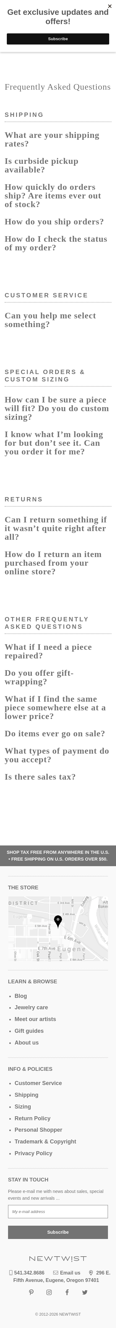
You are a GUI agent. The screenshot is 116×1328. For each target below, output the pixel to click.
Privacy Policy (33, 1153)
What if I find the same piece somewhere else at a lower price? (55, 707)
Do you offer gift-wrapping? (39, 677)
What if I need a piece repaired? (48, 651)
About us (27, 1043)
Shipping (26, 1095)
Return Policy (32, 1118)
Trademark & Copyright (45, 1142)
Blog (21, 996)
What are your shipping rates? (52, 139)
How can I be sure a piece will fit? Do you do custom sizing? (57, 408)
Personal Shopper (38, 1130)
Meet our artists (35, 1019)
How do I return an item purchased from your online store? (53, 562)
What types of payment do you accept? (57, 755)
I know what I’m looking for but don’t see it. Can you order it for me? (54, 442)
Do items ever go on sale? (55, 733)
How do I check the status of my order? (56, 243)
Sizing (23, 1107)
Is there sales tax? (40, 776)
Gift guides (29, 1031)
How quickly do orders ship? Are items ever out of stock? (53, 195)
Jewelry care (31, 1007)
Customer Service (38, 1083)
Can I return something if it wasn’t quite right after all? (56, 528)
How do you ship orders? (54, 221)
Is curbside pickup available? (42, 165)
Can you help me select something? (50, 320)
